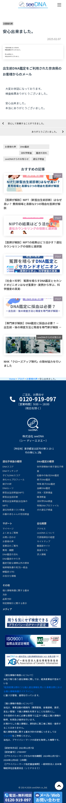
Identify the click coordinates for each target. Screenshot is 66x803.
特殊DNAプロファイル (48, 505)
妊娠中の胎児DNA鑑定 (48, 475)
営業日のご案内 (10, 545)
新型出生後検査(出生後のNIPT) (15, 503)
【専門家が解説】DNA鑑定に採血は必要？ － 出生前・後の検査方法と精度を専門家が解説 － (33, 325)
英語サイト (42, 550)
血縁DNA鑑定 (43, 488)
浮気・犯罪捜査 (44, 492)
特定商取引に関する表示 (15, 603)
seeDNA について (46, 532)
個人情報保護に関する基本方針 (16, 592)
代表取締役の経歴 (46, 537)
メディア (7, 609)
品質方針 (7, 599)
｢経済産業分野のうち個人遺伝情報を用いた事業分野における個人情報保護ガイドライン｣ (32, 689)
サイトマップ (43, 541)
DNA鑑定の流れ (10, 554)
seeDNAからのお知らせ (17, 159)
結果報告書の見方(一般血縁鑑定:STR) (15, 569)
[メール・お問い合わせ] (48, 797)
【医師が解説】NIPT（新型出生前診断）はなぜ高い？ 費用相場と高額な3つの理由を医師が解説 (33, 204)
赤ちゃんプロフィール (14, 479)
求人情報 (41, 554)
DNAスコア (8, 466)
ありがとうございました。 (45, 131)
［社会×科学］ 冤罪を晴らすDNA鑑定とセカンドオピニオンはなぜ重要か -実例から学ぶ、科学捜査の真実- (33, 285)
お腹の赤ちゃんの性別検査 (16, 514)
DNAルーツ (8, 488)
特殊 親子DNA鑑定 (46, 483)
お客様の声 (8, 23)
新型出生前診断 (10, 496)
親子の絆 (7, 483)
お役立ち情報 (9, 575)
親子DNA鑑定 (43, 479)
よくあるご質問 (10, 532)
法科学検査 (26, 152)
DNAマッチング (10, 471)
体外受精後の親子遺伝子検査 (50, 469)
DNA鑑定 (24, 146)
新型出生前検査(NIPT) (13, 492)
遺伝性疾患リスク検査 (14, 509)
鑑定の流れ (41, 152)
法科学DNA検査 (44, 501)
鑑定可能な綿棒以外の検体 (16, 562)
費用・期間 (8, 550)
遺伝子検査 (38, 159)
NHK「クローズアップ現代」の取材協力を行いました (32, 363)
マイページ (8, 528)
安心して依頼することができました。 (26, 123)
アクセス (41, 528)
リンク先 (7, 735)
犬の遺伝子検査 (44, 509)
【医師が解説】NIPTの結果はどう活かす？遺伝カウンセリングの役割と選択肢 (33, 244)
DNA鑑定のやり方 (11, 558)
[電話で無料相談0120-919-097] (18, 797)
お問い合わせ (9, 537)
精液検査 (41, 496)
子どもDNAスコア (11, 475)
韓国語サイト (43, 545)
